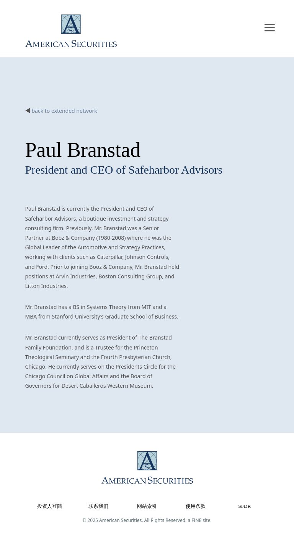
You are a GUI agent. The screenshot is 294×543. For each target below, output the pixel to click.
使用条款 (196, 506)
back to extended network (64, 110)
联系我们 (98, 506)
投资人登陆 (49, 506)
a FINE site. (199, 520)
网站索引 (147, 506)
